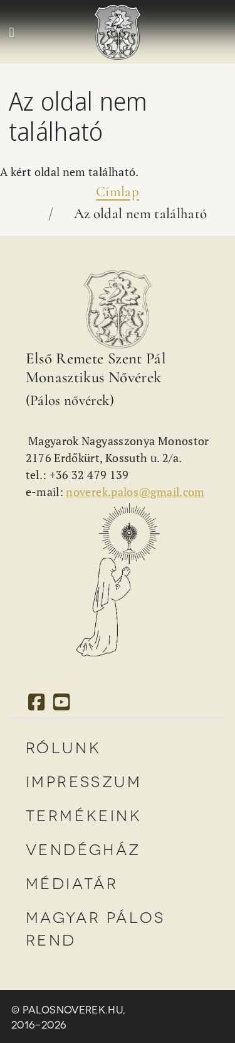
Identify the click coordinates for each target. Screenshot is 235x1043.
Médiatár (72, 882)
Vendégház (83, 848)
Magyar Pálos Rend (95, 927)
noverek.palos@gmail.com (135, 491)
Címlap (117, 191)
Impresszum (84, 780)
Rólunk (64, 746)
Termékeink (84, 814)
